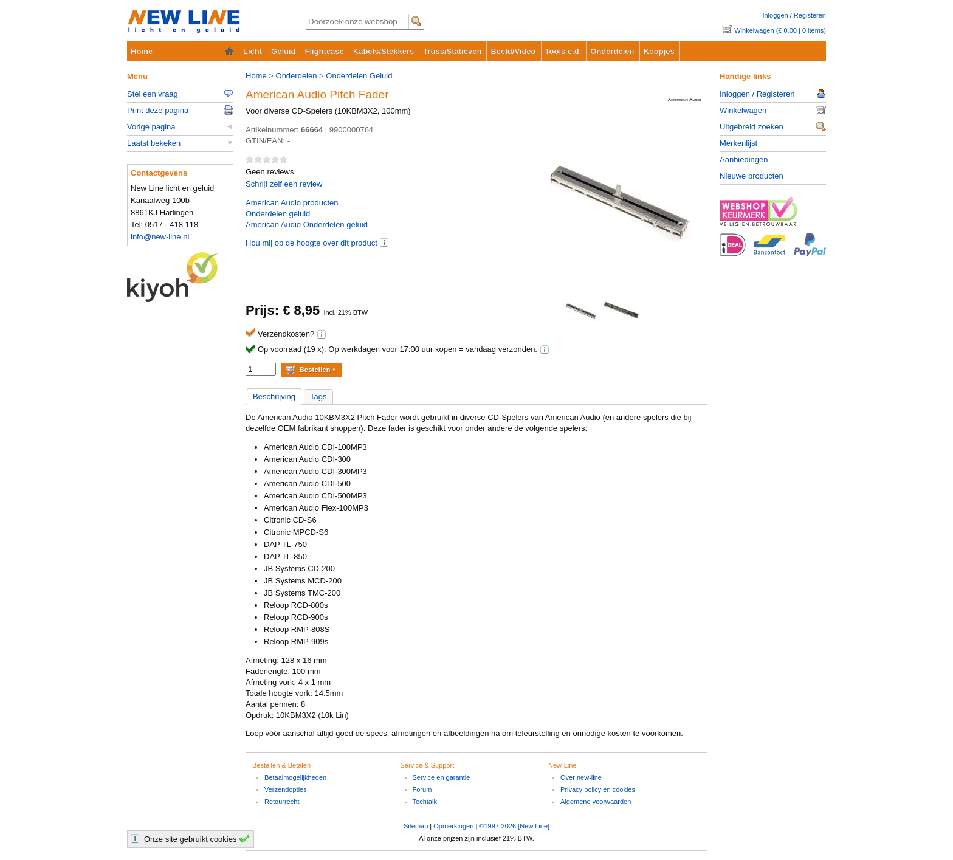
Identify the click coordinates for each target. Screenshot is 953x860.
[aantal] (261, 369)
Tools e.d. (563, 51)
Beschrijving (274, 396)
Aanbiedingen (744, 159)
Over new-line (581, 777)
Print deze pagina (157, 110)
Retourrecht (281, 801)
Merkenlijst (738, 143)
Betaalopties (773, 251)
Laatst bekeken (154, 143)
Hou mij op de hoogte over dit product (311, 242)
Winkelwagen (743, 110)
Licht (252, 51)
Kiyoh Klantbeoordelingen (180, 277)
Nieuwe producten (751, 176)
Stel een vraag (152, 93)
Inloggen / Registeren (794, 15)
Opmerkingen (453, 826)
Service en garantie (441, 777)
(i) (384, 242)
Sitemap (416, 826)
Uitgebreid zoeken (751, 126)
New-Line (206, 22)
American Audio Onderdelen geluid (307, 224)
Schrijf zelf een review (284, 183)
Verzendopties (285, 789)
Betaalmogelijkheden (295, 777)
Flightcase (324, 51)
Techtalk (425, 801)
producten (292, 202)
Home (142, 51)
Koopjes (659, 51)
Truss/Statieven (452, 51)
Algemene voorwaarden (595, 801)
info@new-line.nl (160, 236)
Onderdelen (612, 51)
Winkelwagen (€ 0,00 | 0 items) (780, 30)
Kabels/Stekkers (383, 51)
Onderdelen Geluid (359, 75)
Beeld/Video (512, 51)
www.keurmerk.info (773, 215)
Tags (318, 396)
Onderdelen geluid (278, 213)
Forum (422, 789)
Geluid (283, 51)
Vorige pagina (151, 126)
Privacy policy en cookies (597, 789)
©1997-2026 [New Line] (514, 826)
